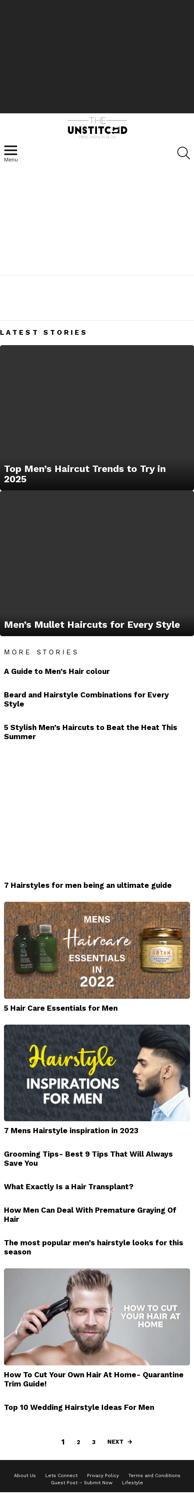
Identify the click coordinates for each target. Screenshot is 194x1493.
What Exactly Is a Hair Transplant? (69, 1186)
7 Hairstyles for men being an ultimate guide (88, 885)
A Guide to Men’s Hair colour (57, 671)
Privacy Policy (103, 1475)
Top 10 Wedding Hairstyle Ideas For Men (79, 1407)
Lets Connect (61, 1475)
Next (115, 1441)
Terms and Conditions (154, 1475)
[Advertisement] (97, 55)
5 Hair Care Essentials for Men (61, 1008)
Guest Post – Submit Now (82, 1482)
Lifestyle (132, 1482)
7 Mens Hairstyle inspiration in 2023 (71, 1130)
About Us (25, 1475)
